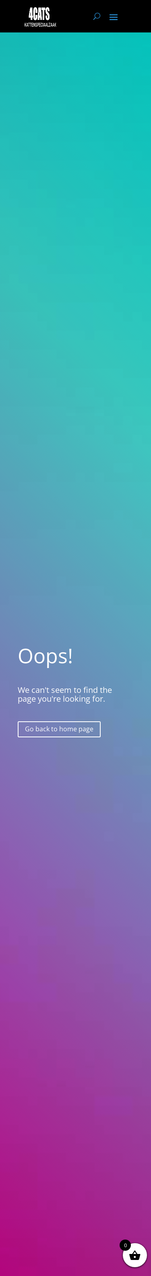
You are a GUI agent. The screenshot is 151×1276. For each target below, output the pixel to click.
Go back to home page (59, 729)
